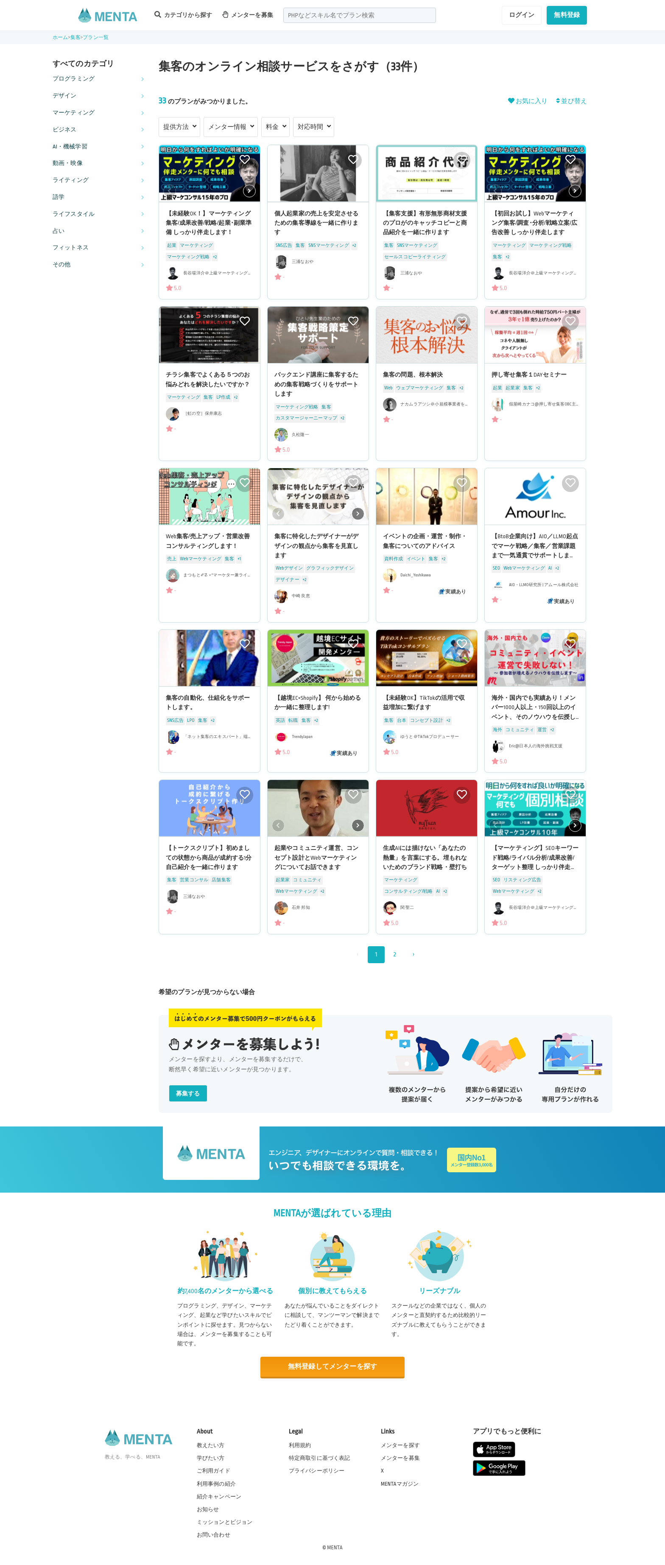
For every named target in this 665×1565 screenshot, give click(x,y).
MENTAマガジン (400, 1484)
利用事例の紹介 (216, 1484)
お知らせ (208, 1509)
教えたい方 (211, 1445)
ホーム (60, 37)
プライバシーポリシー (317, 1471)
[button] (249, 190)
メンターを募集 (247, 14)
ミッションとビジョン (225, 1522)
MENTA (335, 1548)
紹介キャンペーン (219, 1497)
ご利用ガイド (213, 1471)
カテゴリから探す (183, 14)
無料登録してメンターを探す (332, 1366)
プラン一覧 (96, 37)
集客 (75, 37)
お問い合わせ (213, 1535)
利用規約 (300, 1445)
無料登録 (567, 14)
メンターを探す (400, 1445)
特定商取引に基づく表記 (319, 1458)
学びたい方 (211, 1458)
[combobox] (359, 15)
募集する (188, 1093)
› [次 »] (413, 954)
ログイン (522, 14)
